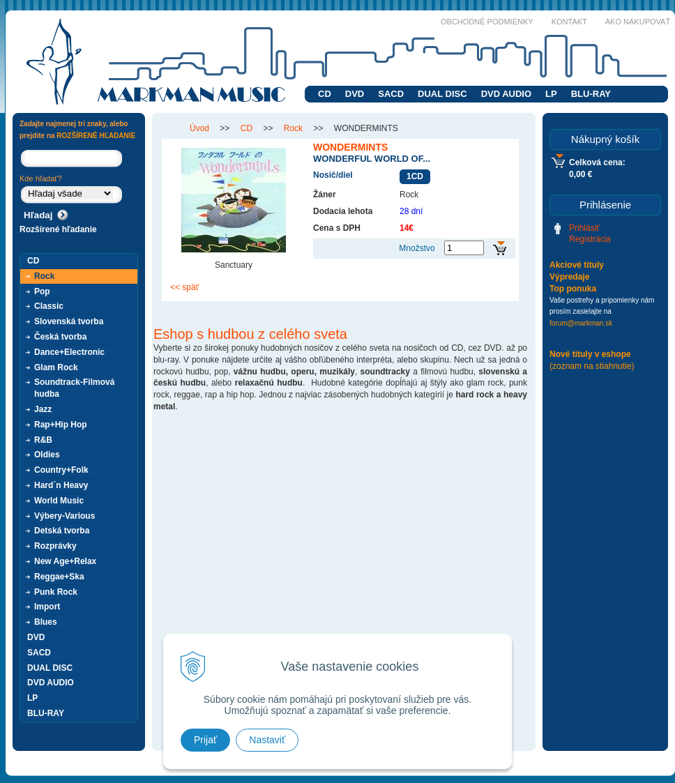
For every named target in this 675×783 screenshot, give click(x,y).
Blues (45, 622)
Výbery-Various (64, 516)
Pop (42, 291)
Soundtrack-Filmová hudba (74, 388)
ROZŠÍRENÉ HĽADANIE (95, 135)
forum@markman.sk (580, 323)
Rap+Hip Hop (60, 424)
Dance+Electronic (69, 352)
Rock (44, 276)
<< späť (184, 287)
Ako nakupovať (637, 21)
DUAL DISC (442, 94)
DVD (354, 94)
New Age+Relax (65, 561)
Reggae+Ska (59, 576)
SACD (391, 94)
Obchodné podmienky (487, 21)
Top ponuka (572, 289)
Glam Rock (56, 367)
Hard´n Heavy (61, 485)
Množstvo (416, 248)
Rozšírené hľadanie (58, 229)
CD (324, 94)
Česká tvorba (60, 337)
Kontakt (569, 21)
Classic (48, 306)
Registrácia (590, 239)
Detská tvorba (61, 530)
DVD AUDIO (506, 94)
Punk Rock (55, 592)
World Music (59, 500)
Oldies (47, 454)
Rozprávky (55, 546)
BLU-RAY (591, 94)
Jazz (43, 409)
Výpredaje (569, 277)
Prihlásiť (584, 228)
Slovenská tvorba (68, 321)
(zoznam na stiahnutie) (591, 366)
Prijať (205, 739)
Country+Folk (61, 470)
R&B (43, 440)
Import (47, 606)
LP (551, 94)
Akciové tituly (576, 265)
